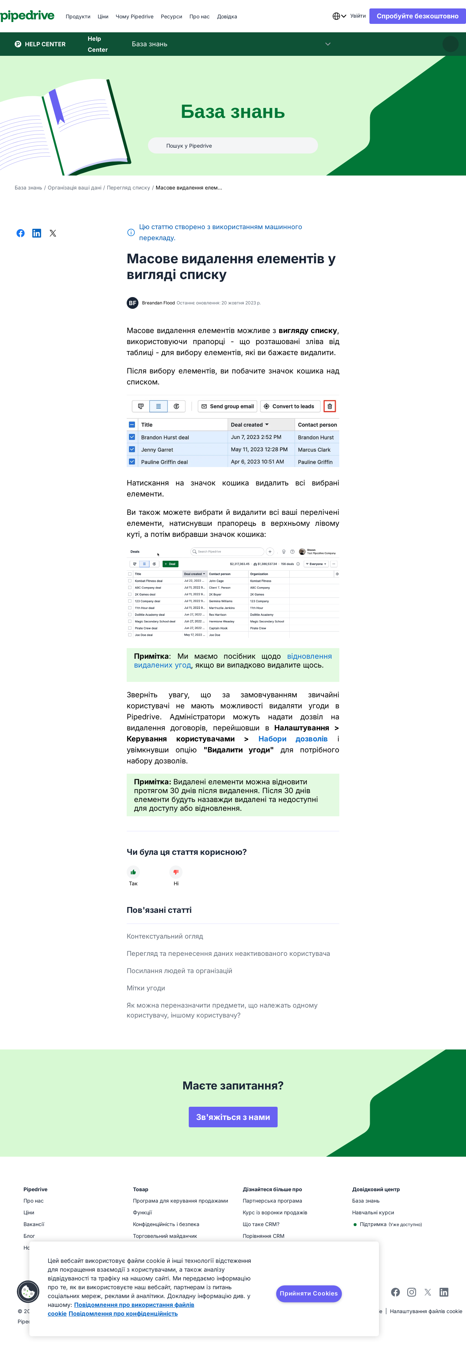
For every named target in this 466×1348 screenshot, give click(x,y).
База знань (28, 187)
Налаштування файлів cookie (426, 1311)
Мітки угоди (146, 988)
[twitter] (427, 1294)
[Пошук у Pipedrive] (233, 145)
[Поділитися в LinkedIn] (36, 234)
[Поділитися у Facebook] (20, 234)
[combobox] (324, 16)
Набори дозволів (293, 738)
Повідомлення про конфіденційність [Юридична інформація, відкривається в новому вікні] (123, 1313)
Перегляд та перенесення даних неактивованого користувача (228, 953)
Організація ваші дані (74, 187)
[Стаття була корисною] (133, 872)
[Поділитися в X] (52, 234)
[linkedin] (444, 1293)
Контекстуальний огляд (165, 936)
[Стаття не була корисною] (176, 872)
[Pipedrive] (42, 16)
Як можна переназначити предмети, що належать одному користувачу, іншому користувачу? (222, 1010)
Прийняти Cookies (309, 1293)
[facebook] (395, 1294)
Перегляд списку (128, 187)
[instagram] (411, 1294)
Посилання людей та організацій (179, 971)
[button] (28, 1292)
